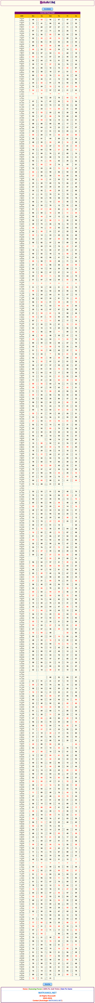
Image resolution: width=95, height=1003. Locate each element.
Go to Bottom (47, 8)
